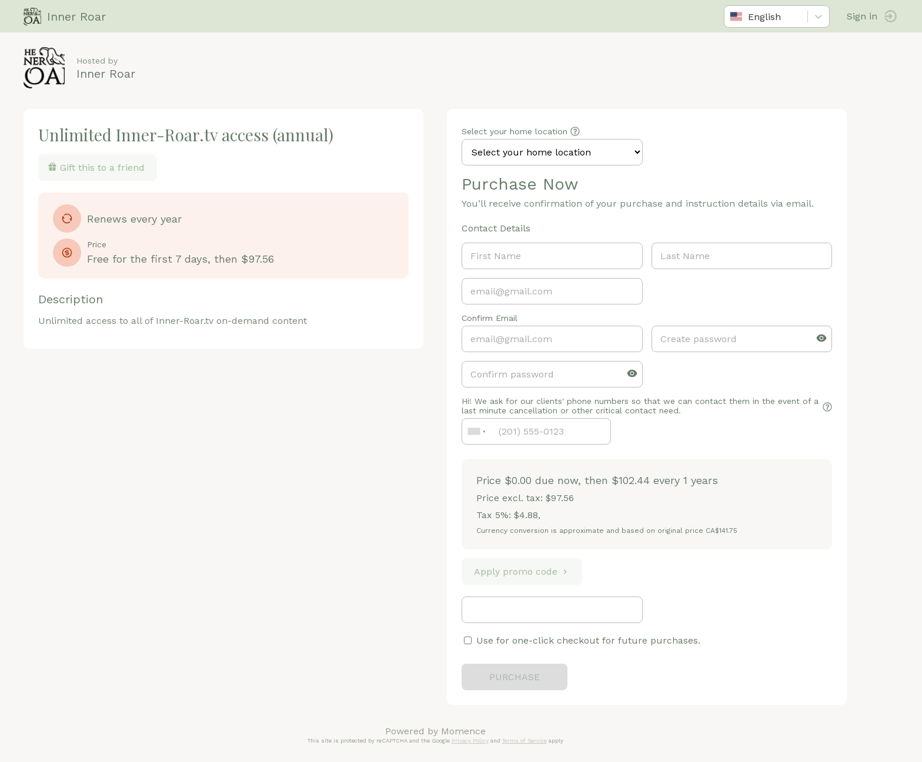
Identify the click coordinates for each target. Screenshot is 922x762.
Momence (463, 731)
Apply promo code (522, 571)
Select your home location (514, 131)
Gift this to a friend (96, 167)
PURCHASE (514, 677)
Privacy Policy (470, 740)
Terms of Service (524, 740)
